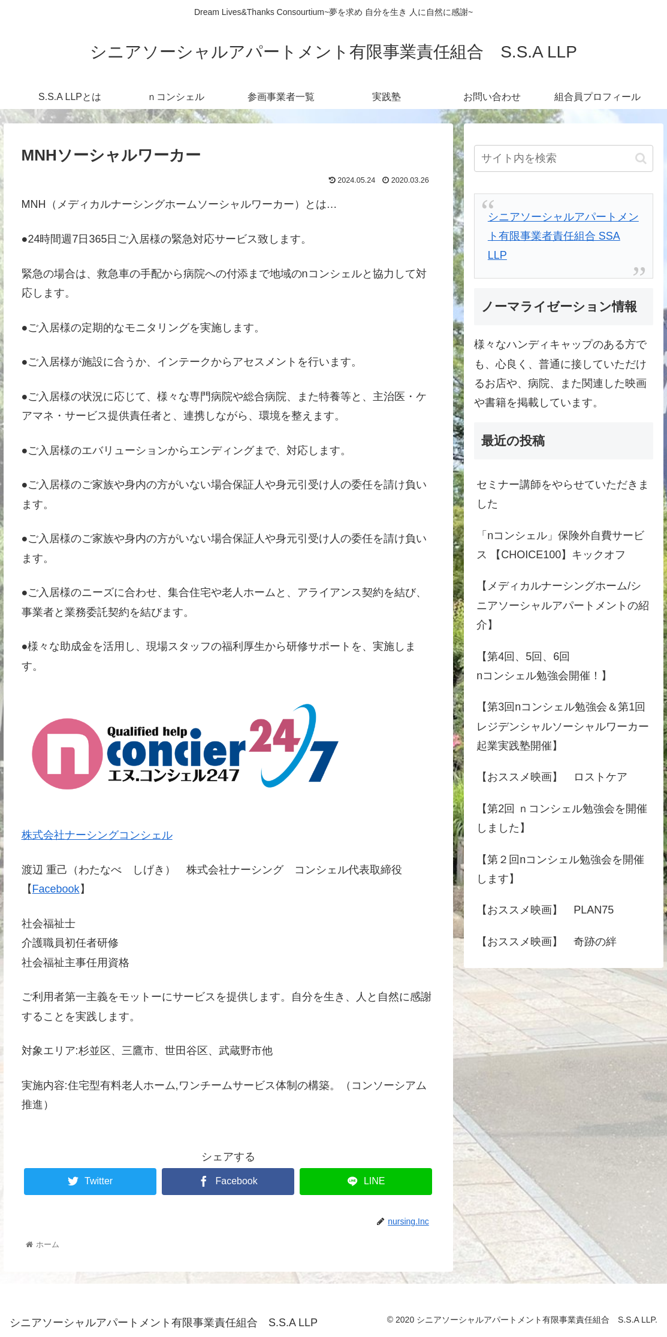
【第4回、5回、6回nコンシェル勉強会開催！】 (544, 666)
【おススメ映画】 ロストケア (551, 777)
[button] (640, 158)
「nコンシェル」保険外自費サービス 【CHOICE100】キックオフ (560, 545)
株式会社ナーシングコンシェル (97, 835)
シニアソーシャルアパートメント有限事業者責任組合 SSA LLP (563, 236)
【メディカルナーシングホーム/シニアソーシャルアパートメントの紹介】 (562, 605)
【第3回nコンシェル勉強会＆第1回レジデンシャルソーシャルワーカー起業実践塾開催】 (562, 726)
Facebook (56, 889)
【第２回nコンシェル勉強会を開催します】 (560, 869)
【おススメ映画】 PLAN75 (545, 910)
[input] (563, 158)
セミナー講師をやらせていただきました (562, 494)
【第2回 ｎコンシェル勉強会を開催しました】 (561, 818)
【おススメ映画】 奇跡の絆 (546, 942)
